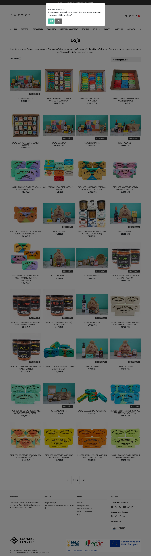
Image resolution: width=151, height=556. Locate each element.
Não (58, 21)
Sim (51, 21)
